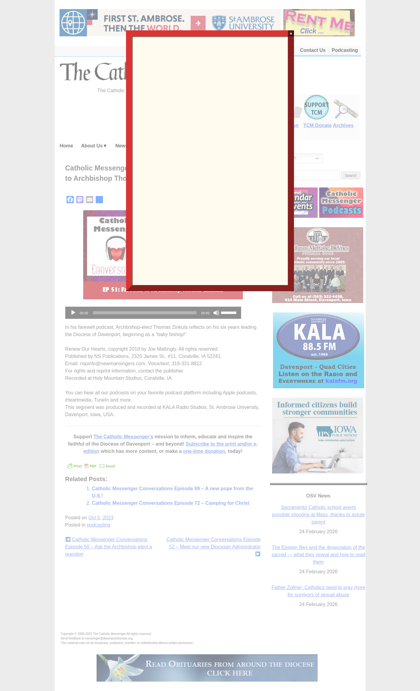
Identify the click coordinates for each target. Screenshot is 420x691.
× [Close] (291, 33)
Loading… (210, 160)
